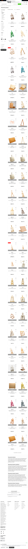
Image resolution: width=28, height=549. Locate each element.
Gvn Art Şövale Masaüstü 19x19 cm (23, 340)
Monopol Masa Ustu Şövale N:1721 (22, 218)
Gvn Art (23, 39)
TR (2, 35)
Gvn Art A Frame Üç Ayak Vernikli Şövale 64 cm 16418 (12, 428)
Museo (2, 28)
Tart (2, 29)
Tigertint (2, 30)
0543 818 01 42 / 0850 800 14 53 (3, 527)
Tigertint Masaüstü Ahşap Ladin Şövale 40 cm (23, 428)
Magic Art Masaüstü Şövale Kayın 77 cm (12, 218)
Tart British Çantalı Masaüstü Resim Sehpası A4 (22, 94)
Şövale (2, 11)
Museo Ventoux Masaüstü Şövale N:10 (23, 201)
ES (2, 34)
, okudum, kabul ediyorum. (12, 496)
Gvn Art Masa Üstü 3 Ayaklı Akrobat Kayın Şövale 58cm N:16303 (22, 148)
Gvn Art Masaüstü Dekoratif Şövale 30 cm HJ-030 (22, 41)
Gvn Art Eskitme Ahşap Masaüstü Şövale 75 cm (12, 77)
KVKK (15, 509)
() (26, 2)
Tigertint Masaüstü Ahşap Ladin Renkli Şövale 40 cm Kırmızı (12, 410)
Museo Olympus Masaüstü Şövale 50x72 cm (23, 236)
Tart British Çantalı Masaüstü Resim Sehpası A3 (12, 94)
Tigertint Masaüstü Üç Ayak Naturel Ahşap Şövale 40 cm (22, 446)
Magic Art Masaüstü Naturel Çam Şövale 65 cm (12, 375)
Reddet (7, 547)
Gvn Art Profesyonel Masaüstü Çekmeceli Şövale (22, 375)
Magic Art (2, 26)
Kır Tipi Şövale (3, 14)
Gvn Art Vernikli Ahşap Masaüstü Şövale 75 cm (12, 23)
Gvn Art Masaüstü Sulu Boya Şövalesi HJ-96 (12, 58)
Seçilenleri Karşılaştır (10, 9)
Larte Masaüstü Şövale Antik (22, 288)
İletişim (22, 508)
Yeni (2, 47)
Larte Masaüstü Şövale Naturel (12, 288)
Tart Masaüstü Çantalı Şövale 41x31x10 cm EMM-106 (12, 112)
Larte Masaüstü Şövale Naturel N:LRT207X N (12, 305)
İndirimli (2, 46)
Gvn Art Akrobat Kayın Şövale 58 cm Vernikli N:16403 (23, 129)
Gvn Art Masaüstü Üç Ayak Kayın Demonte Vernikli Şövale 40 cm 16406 (23, 59)
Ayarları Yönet (3, 547)
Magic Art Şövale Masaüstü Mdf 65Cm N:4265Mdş (12, 340)
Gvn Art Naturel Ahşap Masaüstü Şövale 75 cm (23, 23)
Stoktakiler (2, 44)
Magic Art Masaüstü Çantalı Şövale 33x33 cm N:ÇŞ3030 (12, 165)
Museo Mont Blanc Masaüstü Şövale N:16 (12, 358)
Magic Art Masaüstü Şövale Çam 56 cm (23, 305)
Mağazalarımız (23, 507)
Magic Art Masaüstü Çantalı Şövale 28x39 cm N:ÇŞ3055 (22, 165)
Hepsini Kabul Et (12, 547)
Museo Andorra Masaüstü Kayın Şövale (23, 358)
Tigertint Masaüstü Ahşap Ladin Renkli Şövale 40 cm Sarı (23, 393)
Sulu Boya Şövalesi (3, 16)
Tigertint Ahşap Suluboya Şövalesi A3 (12, 446)
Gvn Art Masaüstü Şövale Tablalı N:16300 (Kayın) (23, 183)
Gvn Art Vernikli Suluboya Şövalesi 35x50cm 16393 (12, 147)
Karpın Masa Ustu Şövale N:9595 (12, 235)
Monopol (2, 27)
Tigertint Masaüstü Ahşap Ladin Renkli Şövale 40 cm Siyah (23, 410)
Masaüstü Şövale (3, 13)
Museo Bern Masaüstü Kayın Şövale (12, 253)
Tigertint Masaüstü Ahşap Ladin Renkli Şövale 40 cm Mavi (23, 77)
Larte (2, 25)
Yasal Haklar (16, 508)
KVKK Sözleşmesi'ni (10, 496)
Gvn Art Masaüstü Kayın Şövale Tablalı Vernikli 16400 (12, 129)
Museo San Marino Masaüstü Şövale (22, 253)
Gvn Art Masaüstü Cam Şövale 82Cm (22, 271)
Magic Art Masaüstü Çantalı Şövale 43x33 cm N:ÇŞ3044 (12, 183)
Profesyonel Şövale (3, 17)
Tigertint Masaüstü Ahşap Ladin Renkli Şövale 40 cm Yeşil (12, 41)
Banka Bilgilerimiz (16, 507)
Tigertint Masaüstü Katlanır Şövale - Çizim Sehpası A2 (12, 393)
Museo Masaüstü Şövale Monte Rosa (12, 201)
